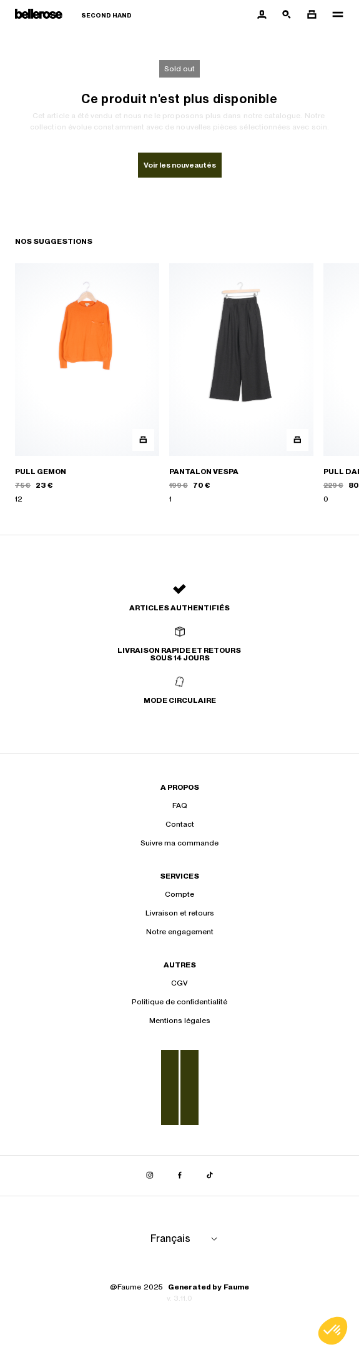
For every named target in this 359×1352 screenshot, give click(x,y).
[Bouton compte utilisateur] (261, 15)
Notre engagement (180, 931)
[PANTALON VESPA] (241, 384)
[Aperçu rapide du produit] (143, 440)
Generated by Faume (208, 1287)
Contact (179, 824)
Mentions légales (179, 1020)
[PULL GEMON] (87, 384)
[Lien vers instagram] (150, 1176)
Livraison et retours (179, 913)
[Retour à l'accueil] (73, 15)
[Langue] (186, 1239)
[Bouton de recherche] (286, 15)
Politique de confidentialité (179, 1001)
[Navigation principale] (334, 15)
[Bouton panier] (311, 15)
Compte (179, 894)
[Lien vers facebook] (180, 1176)
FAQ (179, 805)
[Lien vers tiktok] (210, 1176)
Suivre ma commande (179, 843)
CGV (179, 983)
